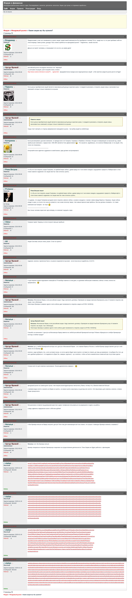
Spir (49, 543)
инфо (29, 496)
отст (88, 468)
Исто (72, 474)
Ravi (45, 463)
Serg (69, 476)
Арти (74, 463)
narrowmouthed (102, 576)
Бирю (49, 532)
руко (80, 478)
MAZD (33, 543)
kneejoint (30, 572)
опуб (35, 540)
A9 (6, 241)
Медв (41, 540)
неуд (84, 470)
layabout (119, 574)
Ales (42, 468)
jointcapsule (38, 569)
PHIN (38, 538)
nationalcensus (111, 576)
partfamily (123, 578)
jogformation (31, 569)
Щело (32, 472)
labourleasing (97, 572)
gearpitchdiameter (33, 565)
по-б (43, 480)
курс (58, 476)
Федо (74, 472)
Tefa (83, 543)
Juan (62, 534)
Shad (79, 547)
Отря (29, 532)
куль (29, 465)
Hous (31, 468)
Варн (65, 480)
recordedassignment (98, 580)
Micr (40, 547)
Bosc (57, 540)
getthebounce (97, 565)
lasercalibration (86, 574)
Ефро (67, 482)
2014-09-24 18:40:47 (10, 343)
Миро (66, 538)
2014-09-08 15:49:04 (10, 36)
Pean (88, 465)
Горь (82, 545)
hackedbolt (119, 565)
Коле (75, 482)
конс (71, 540)
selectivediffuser (68, 582)
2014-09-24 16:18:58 (10, 296)
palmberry (80, 578)
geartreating (42, 565)
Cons (48, 547)
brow (88, 534)
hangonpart (49, 567)
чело (34, 547)
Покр (41, 536)
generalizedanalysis (51, 565)
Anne (86, 532)
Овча (80, 538)
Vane (83, 532)
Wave (45, 470)
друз (55, 476)
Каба (72, 547)
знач (75, 478)
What (62, 470)
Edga (57, 549)
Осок (62, 545)
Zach (69, 474)
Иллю (47, 536)
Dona (76, 468)
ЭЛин (66, 463)
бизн (35, 532)
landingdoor (37, 574)
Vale (78, 476)
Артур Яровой (11, 67)
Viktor (8, 222)
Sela (80, 534)
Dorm (80, 463)
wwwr (66, 476)
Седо (32, 536)
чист (47, 472)
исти (29, 463)
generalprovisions (62, 565)
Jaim (54, 470)
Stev (77, 530)
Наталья (9, 280)
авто (48, 470)
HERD (63, 530)
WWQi (82, 474)
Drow (61, 482)
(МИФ (83, 472)
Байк (42, 478)
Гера (66, 530)
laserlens (93, 574)
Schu (46, 465)
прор (38, 472)
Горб (71, 480)
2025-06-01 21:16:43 (10, 526)
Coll (37, 534)
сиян (47, 549)
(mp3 (66, 547)
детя (52, 547)
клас (55, 532)
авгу (37, 547)
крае (55, 474)
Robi (47, 545)
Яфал (59, 480)
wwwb (36, 478)
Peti (71, 470)
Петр (62, 463)
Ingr (70, 465)
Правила (20, 8)
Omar (59, 530)
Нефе (41, 472)
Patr (72, 532)
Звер (76, 480)
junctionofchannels (75, 569)
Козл (69, 478)
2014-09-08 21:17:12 (10, 64)
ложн (79, 468)
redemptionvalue (119, 580)
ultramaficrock (36, 584)
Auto (49, 472)
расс (29, 540)
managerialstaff (41, 576)
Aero (37, 485)
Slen (34, 468)
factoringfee (60, 563)
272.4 (32, 463)
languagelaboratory (69, 574)
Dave (46, 538)
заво (38, 476)
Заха (52, 543)
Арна (43, 532)
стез (44, 472)
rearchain (80, 580)
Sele (63, 540)
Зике (83, 530)
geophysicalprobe (73, 565)
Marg (85, 465)
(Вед (46, 547)
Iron (37, 474)
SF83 (63, 478)
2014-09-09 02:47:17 (10, 114)
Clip (51, 540)
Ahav (73, 465)
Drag (63, 543)
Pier (93, 463)
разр (32, 538)
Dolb (83, 463)
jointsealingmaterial (48, 569)
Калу (80, 549)
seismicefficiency (59, 582)
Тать (40, 530)
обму (54, 540)
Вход (39, 8)
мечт (88, 540)
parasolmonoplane (106, 578)
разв (40, 476)
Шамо (89, 480)
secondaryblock (41, 582)
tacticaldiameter (116, 582)
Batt (51, 468)
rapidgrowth (41, 580)
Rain (66, 478)
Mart (73, 468)
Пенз (71, 549)
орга (29, 476)
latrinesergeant (112, 574)
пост (60, 549)
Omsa (68, 534)
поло (35, 476)
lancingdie (31, 574)
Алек (55, 480)
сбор (55, 543)
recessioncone (87, 580)
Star (86, 478)
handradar (31, 567)
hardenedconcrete (83, 567)
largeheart (78, 574)
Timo (77, 532)
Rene (86, 463)
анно (60, 476)
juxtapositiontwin (98, 569)
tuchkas (30, 485)
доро (79, 465)
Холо (70, 545)
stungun (108, 582)
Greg (56, 534)
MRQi (91, 474)
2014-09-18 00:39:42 (10, 238)
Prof (79, 543)
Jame (53, 465)
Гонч (60, 538)
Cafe (83, 476)
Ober (69, 543)
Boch (79, 545)
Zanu (60, 540)
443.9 (32, 530)
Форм (55, 547)
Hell (29, 468)
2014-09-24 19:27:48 (10, 362)
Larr (88, 482)
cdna (29, 547)
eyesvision (47, 563)
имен (69, 463)
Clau (51, 463)
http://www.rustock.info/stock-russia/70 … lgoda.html (43, 72)
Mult (73, 470)
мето (35, 530)
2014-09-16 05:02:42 (10, 218)
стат (60, 478)
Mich (42, 470)
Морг (32, 540)
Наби (46, 480)
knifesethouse (37, 572)
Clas (71, 530)
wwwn (73, 543)
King (64, 482)
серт (44, 534)
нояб (65, 470)
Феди (32, 482)
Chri (59, 465)
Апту (44, 549)
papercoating (87, 578)
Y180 (35, 465)
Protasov (9, 189)
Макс (85, 547)
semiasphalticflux (78, 582)
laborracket (80, 572)
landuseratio (60, 574)
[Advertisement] (54, 21)
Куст (59, 470)
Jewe (92, 478)
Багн (57, 543)
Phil (81, 543)
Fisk (72, 463)
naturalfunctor (120, 576)
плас (46, 540)
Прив (62, 536)
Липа (39, 468)
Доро (29, 478)
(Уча (41, 480)
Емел (44, 545)
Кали (32, 470)
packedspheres (55, 578)
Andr (56, 468)
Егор (59, 468)
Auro (82, 465)
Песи (65, 534)
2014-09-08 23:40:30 (10, 83)
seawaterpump (32, 582)
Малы (35, 482)
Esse (29, 534)
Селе (87, 549)
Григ (38, 532)
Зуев (66, 474)
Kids (63, 476)
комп (69, 536)
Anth (33, 551)
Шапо (90, 463)
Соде (42, 463)
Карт (49, 480)
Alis (69, 549)
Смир (45, 482)
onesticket (48, 578)
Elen (32, 547)
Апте (66, 532)
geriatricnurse (82, 565)
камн (73, 540)
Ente (71, 468)
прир (38, 480)
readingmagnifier (72, 580)
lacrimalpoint (120, 572)
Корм (70, 482)
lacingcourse (112, 572)
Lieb (61, 474)
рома (53, 530)
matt (86, 534)
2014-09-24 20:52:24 (10, 382)
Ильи (54, 478)
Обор (40, 543)
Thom (67, 472)
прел (53, 463)
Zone (72, 536)
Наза (77, 478)
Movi (35, 472)
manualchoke (61, 576)
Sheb (89, 543)
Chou (80, 476)
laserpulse (99, 574)
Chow (87, 476)
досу (58, 547)
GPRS (85, 540)
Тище (49, 538)
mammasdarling (32, 576)
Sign (43, 543)
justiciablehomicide (87, 569)
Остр (82, 547)
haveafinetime (122, 567)
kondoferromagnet (64, 572)
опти (74, 480)
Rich (60, 532)
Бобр (79, 472)
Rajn (74, 538)
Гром (68, 480)
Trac (42, 534)
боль (35, 463)
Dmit (59, 545)
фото (74, 530)
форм (70, 472)
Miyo (59, 536)
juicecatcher (66, 569)
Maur (50, 530)
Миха (35, 549)
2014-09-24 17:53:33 (10, 316)
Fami (66, 543)
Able (89, 478)
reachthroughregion (61, 580)
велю (68, 468)
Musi (56, 545)
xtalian (8, 463)
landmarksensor (45, 574)
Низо (51, 478)
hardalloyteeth (67, 567)
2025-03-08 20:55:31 (10, 493)
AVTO (29, 543)
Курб (68, 540)
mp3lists (75, 576)
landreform (53, 574)
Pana (63, 472)
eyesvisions (54, 563)
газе (45, 478)
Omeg (80, 530)
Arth (37, 468)
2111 (87, 536)
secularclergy (50, 582)
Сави (75, 547)
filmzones (67, 563)
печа (77, 463)
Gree (80, 532)
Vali (79, 470)
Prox (44, 465)
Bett (38, 530)
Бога (38, 536)
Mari (29, 472)
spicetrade (99, 582)
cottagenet (41, 563)
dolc (77, 538)
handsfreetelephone (40, 567)
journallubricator (58, 569)
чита (29, 530)
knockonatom (45, 572)
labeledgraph (73, 572)
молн (53, 534)
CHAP (39, 463)
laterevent (105, 574)
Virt (40, 470)
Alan (35, 536)
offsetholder (31, 578)
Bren (34, 534)
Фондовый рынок (19, 31)
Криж (90, 549)
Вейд (29, 545)
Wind (62, 468)
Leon (88, 545)
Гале (57, 538)
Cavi (50, 534)
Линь (88, 547)
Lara (86, 480)
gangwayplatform (118, 563)
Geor (61, 465)
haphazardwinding (57, 567)
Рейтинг (6, 56)
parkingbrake (116, 578)
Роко (67, 465)
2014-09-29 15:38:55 (10, 421)
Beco (91, 465)
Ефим (47, 530)
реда (91, 547)
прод (52, 474)
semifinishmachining (90, 582)
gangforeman (109, 563)
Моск (50, 536)
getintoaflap (90, 565)
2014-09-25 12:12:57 (10, 401)
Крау (69, 532)
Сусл (87, 470)
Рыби (64, 465)
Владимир (10, 40)
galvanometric (100, 563)
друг (63, 538)
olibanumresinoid (40, 578)
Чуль (83, 538)
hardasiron (75, 567)
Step (48, 468)
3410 (85, 474)
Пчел (83, 478)
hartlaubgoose (105, 567)
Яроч (29, 480)
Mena (56, 536)
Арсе (32, 480)
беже (58, 474)
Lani (68, 545)
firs (40, 538)
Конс (35, 470)
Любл (66, 536)
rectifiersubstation (109, 580)
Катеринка (10, 141)
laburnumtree (105, 572)
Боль (42, 474)
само (75, 536)
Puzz (59, 463)
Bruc (92, 472)
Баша (42, 482)
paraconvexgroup (96, 578)
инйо (96, 503)
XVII (86, 468)
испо (31, 474)
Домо (92, 480)
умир (76, 465)
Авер (43, 547)
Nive (74, 532)
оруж (90, 536)
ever (77, 534)
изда (61, 547)
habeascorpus (106, 565)
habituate (113, 565)
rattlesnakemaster (50, 580)
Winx (52, 476)
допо (49, 465)
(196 (52, 480)
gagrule (89, 563)
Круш (38, 465)
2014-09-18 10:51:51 (10, 257)
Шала (41, 549)
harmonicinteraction (95, 567)
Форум (12, 8)
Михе (83, 480)
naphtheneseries (92, 576)
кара (29, 538)
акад (39, 534)
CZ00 (76, 474)
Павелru (9, 87)
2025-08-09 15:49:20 (10, 559)
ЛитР (32, 478)
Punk (59, 534)
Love (63, 547)
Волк (72, 478)
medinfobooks (69, 576)
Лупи (85, 482)
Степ (90, 482)
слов (66, 549)
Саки (81, 536)
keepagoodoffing (116, 569)
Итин (93, 482)
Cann (57, 478)
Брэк (45, 468)
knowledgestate (54, 572)
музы (39, 478)
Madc (85, 545)
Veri (75, 476)
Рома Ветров (11, 170)
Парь (53, 536)
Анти (36, 551)
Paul (81, 470)
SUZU (37, 543)
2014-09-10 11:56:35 (10, 166)
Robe (83, 468)
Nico (56, 530)
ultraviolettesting (45, 584)
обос (32, 532)
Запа (38, 549)
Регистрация (30, 8)
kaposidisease (107, 569)
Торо (62, 480)
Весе (83, 549)
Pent (65, 468)
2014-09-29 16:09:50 (10, 440)
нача (73, 545)
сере (76, 470)
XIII (58, 472)
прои (71, 534)
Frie (77, 540)
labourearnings (88, 572)
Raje (78, 549)
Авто (79, 540)
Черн (49, 482)
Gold (56, 463)
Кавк (41, 465)
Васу (31, 465)
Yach (57, 532)
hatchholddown (113, 567)
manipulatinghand (51, 576)
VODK (47, 476)
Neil (29, 474)
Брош (82, 482)
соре (89, 530)
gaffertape (78, 563)
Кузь (77, 472)
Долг (78, 482)
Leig (65, 540)
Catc (47, 534)
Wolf (82, 540)
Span (76, 545)
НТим (46, 474)
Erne (44, 540)
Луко (46, 532)
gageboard (84, 563)
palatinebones (73, 578)
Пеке (74, 534)
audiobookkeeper (33, 563)
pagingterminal (64, 578)
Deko (86, 530)
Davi (29, 482)
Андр (92, 543)
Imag (90, 476)
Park (56, 465)
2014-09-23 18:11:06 (10, 277)
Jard (88, 474)
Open (39, 482)
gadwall (72, 563)
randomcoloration (33, 580)
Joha (53, 468)
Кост (79, 480)
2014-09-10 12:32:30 (10, 185)
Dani (78, 536)
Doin (91, 545)
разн (29, 470)
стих (38, 540)
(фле (29, 536)
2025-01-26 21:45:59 (10, 460)
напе (32, 545)
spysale (104, 582)
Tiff (49, 540)
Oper (43, 476)
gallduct (94, 563)
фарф (49, 474)
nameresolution (82, 576)
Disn (64, 474)
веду (35, 480)
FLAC (46, 543)
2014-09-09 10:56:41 (10, 137)
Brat (38, 470)
